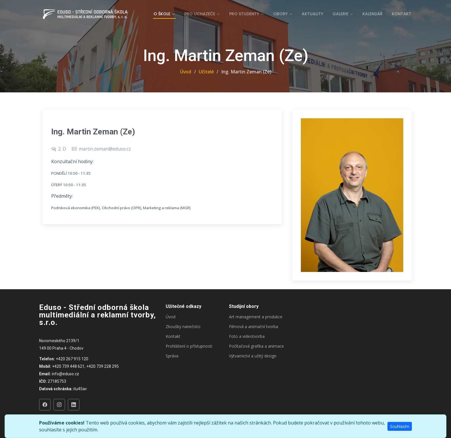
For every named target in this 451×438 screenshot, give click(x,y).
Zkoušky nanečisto (183, 327)
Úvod (185, 71)
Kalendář (372, 14)
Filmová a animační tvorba (253, 327)
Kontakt (401, 14)
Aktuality (312, 14)
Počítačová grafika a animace (256, 346)
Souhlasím (399, 426)
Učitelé (206, 71)
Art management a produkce (255, 317)
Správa (172, 356)
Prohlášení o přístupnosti (189, 346)
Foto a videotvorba (247, 336)
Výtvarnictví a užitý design (252, 356)
